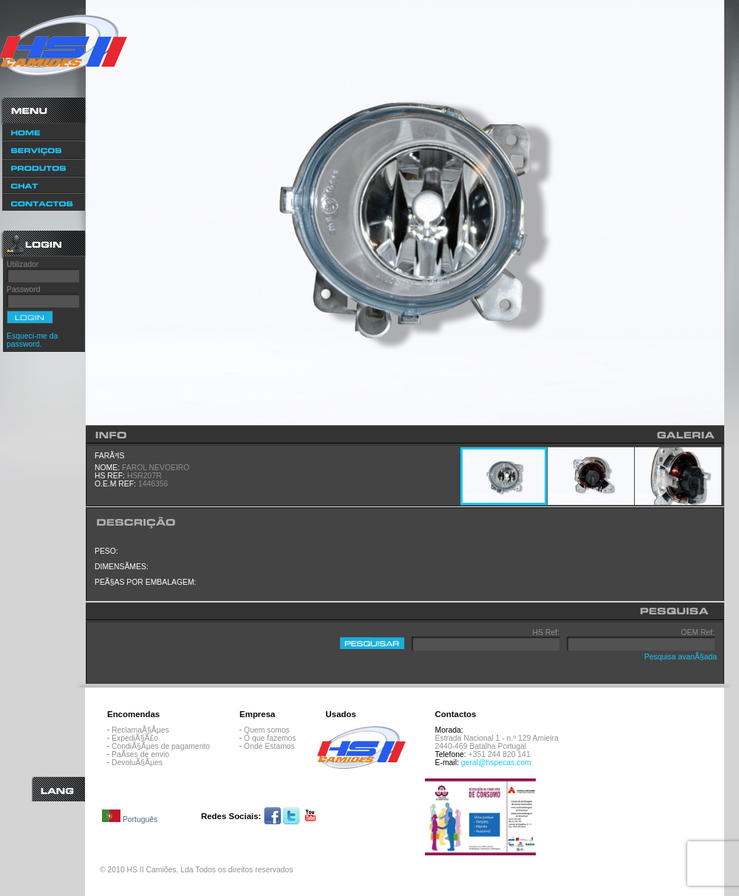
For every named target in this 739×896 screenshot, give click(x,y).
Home (43, 131)
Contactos (43, 203)
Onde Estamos (269, 746)
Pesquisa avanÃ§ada (680, 657)
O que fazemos (270, 738)
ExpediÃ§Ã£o (135, 738)
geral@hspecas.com (496, 762)
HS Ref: (546, 632)
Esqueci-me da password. (32, 340)
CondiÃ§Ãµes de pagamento (161, 746)
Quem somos (267, 730)
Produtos (43, 168)
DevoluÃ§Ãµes (137, 762)
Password (24, 289)
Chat (43, 185)
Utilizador (22, 264)
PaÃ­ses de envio (140, 754)
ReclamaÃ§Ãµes (140, 730)
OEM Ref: (698, 632)
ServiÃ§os (43, 149)
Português (129, 817)
